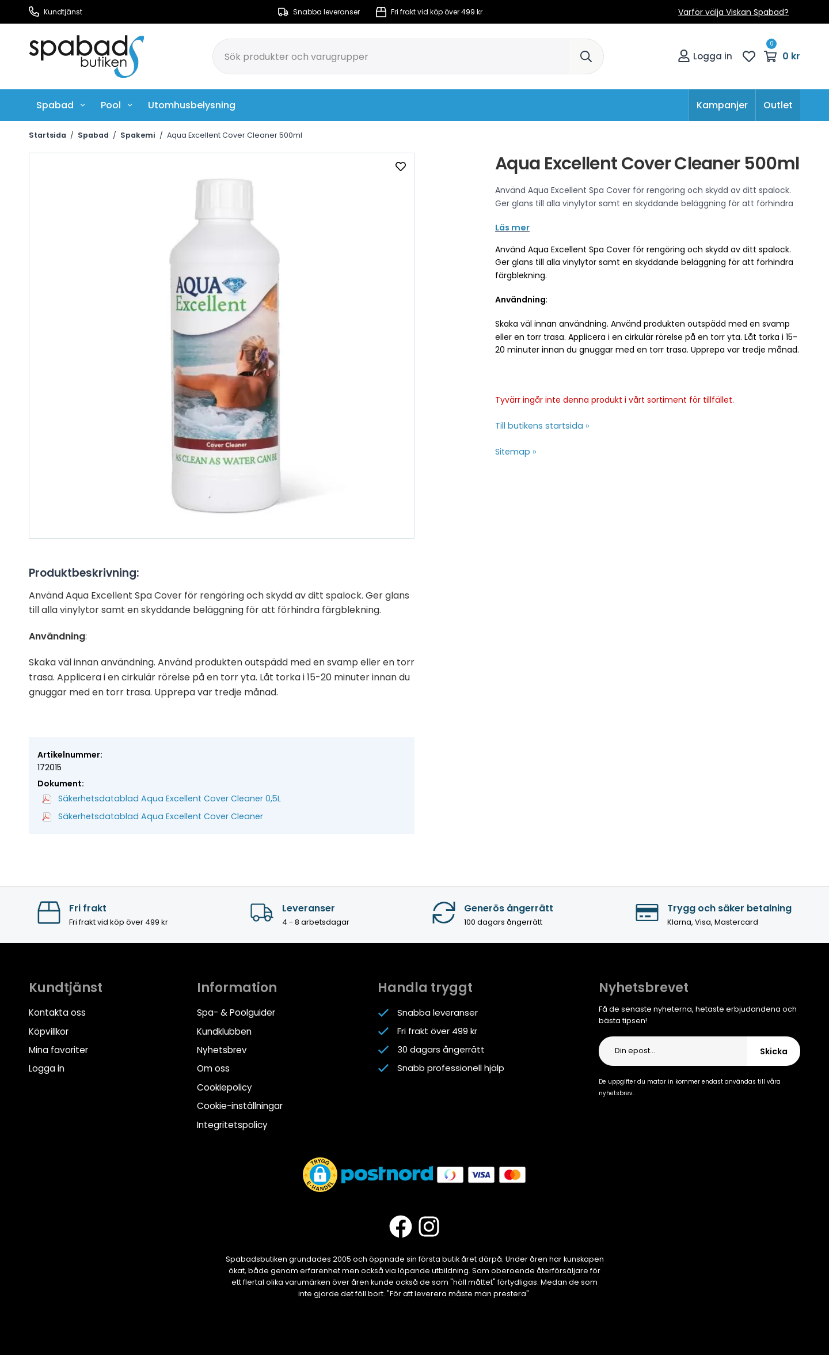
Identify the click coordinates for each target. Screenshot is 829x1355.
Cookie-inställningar (240, 1104)
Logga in (705, 56)
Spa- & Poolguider (236, 1012)
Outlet (778, 105)
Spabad (61, 105)
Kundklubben (224, 1030)
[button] (320, 1172)
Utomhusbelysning (191, 105)
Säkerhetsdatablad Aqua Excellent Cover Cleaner (149, 816)
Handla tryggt (425, 987)
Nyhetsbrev (221, 1049)
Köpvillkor (48, 1030)
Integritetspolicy (232, 1122)
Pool (117, 105)
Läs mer (511, 227)
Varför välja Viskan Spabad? (733, 12)
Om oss (213, 1067)
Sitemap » (515, 451)
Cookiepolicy (224, 1086)
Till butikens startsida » (540, 426)
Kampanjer (722, 105)
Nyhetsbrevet (644, 987)
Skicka (774, 1051)
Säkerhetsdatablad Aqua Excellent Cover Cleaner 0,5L (157, 798)
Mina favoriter (58, 1049)
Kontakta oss (57, 1012)
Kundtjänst (55, 11)
